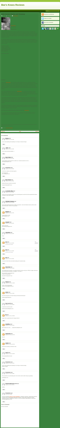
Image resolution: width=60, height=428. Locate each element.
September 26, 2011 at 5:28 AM (9, 373)
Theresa (7, 281)
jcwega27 (7, 222)
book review (8, 127)
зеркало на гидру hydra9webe (14, 396)
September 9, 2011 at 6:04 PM (9, 223)
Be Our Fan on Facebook (48, 22)
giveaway (11, 127)
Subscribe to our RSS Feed (49, 14)
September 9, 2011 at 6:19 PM (9, 233)
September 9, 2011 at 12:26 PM (9, 202)
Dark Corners (13, 25)
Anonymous (7, 167)
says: (10, 138)
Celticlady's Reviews (9, 201)
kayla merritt (8, 303)
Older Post (37, 131)
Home (20, 131)
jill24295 (7, 211)
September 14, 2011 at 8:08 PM (9, 304)
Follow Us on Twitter (47, 18)
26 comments (15, 15)
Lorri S (6, 352)
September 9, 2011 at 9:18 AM (9, 192)
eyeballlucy (7, 324)
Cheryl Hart (7, 267)
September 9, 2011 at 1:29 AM (9, 168)
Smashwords (26, 110)
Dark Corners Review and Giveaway (13, 14)
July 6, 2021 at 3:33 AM (8, 394)
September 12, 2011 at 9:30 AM (9, 268)
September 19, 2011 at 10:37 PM (10, 334)
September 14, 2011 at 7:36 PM (9, 293)
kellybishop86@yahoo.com (11, 383)
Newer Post (3, 131)
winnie (6, 292)
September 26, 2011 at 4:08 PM (9, 384)
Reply (3, 144)
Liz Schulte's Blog (9, 191)
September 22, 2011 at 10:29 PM (10, 353)
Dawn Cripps (8, 157)
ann (6, 241)
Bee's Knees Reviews (12, 5)
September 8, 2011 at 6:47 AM (9, 158)
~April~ (6, 147)
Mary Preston (8, 179)
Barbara (7, 138)
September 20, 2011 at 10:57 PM (10, 344)
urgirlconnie (7, 333)
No (6, 314)
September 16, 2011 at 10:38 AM (10, 315)
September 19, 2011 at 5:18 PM (9, 325)
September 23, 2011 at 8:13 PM (9, 363)
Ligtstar (7, 343)
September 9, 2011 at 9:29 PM (9, 258)
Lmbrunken (7, 232)
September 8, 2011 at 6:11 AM (9, 139)
